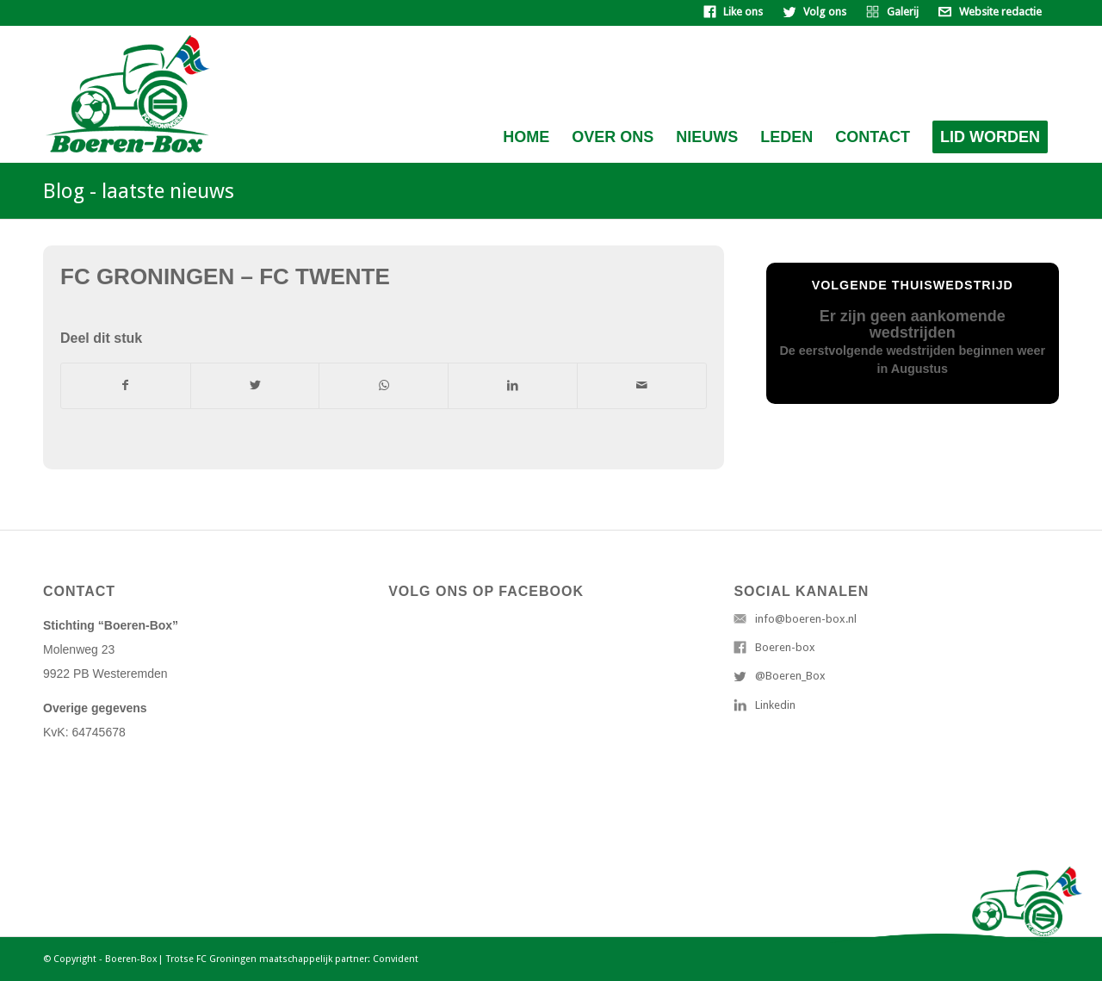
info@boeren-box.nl (806, 618)
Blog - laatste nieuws (138, 191)
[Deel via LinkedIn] (513, 385)
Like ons (743, 11)
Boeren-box (785, 647)
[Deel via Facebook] (125, 385)
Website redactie (1000, 11)
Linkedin (775, 704)
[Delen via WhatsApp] (383, 385)
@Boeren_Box (790, 675)
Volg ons (824, 11)
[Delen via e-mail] (642, 385)
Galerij (903, 11)
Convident (395, 959)
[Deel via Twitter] (255, 385)
